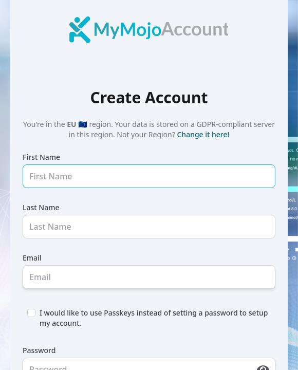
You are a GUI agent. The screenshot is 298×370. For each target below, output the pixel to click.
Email (32, 258)
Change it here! (203, 134)
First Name (41, 157)
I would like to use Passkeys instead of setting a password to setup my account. (154, 318)
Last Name (41, 207)
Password (39, 350)
